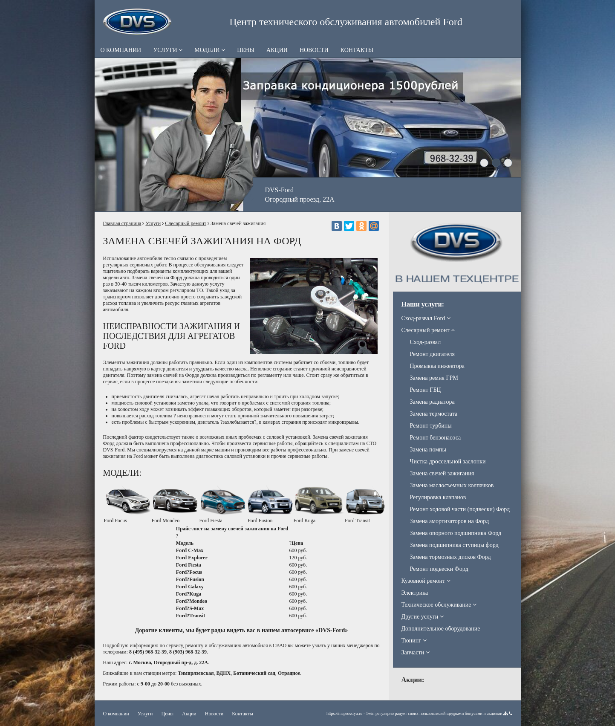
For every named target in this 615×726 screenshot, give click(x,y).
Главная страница (122, 223)
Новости (314, 50)
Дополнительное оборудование (440, 628)
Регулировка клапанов (438, 497)
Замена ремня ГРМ (434, 378)
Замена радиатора (432, 402)
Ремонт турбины (431, 425)
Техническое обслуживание (438, 605)
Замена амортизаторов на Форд (449, 521)
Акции (277, 50)
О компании (121, 50)
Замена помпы (428, 449)
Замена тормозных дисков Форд (450, 557)
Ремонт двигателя (432, 354)
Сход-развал (425, 342)
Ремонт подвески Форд (439, 569)
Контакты (357, 50)
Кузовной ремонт (425, 581)
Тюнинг (414, 640)
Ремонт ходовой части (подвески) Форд (460, 509)
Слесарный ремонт (185, 223)
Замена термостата (434, 414)
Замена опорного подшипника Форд (456, 533)
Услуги (167, 50)
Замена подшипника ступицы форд (454, 545)
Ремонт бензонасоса (435, 437)
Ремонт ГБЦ (425, 390)
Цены (245, 50)
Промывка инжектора (437, 366)
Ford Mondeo (166, 521)
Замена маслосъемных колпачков (452, 485)
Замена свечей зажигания (442, 473)
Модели (209, 50)
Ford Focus (115, 521)
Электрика (414, 593)
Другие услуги (422, 616)
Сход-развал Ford (425, 318)
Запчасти (415, 652)
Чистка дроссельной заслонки (448, 461)
